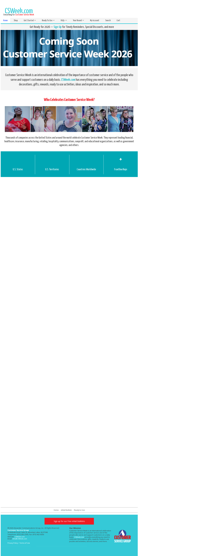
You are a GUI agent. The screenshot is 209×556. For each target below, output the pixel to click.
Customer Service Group (18, 530)
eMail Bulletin (66, 510)
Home (56, 510)
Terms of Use (24, 543)
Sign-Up (58, 27)
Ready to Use (79, 510)
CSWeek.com (68, 79)
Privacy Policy (13, 543)
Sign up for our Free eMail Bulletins (69, 521)
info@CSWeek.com (19, 539)
